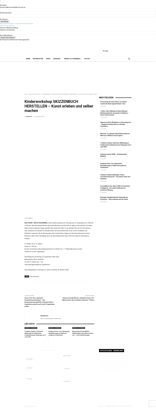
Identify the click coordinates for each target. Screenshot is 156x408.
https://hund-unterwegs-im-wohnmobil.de (51, 318)
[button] (129, 58)
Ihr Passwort (4, 19)
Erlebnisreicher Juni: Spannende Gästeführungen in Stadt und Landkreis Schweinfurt (58, 333)
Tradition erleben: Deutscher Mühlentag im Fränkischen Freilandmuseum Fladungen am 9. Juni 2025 (115, 145)
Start (26, 94)
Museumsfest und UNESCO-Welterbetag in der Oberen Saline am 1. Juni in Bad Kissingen (82, 333)
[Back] (0, 3)
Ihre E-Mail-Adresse (6, 35)
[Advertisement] (78, 76)
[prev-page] (47, 338)
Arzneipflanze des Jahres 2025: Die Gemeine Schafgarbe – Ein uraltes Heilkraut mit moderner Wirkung (115, 188)
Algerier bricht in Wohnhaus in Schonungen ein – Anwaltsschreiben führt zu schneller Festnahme (115, 124)
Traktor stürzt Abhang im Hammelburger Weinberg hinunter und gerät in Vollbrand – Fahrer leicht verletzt (114, 113)
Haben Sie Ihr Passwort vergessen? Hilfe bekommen (16, 23)
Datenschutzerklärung (7, 25)
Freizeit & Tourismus (34, 94)
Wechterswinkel (34, 276)
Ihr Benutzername (6, 13)
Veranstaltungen (46, 94)
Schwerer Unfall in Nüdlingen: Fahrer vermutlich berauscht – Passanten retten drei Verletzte (115, 177)
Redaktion (29, 116)
